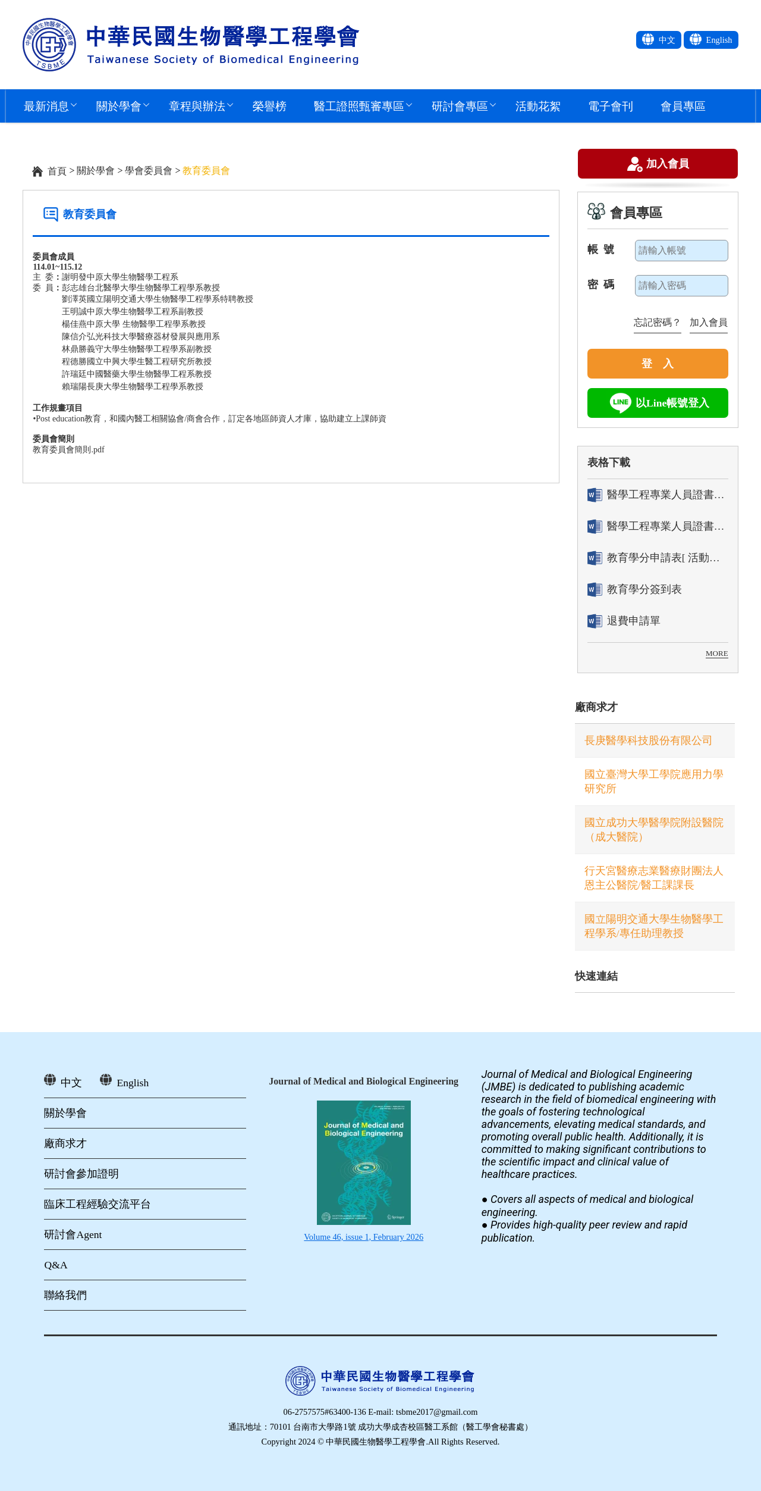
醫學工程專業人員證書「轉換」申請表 (657, 494)
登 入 (657, 364)
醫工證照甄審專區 (359, 106)
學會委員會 (148, 170)
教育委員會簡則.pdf (68, 449)
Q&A (55, 1265)
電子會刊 (610, 106)
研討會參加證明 (81, 1174)
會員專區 (683, 106)
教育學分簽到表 (634, 589)
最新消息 (46, 106)
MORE (717, 653)
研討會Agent (73, 1234)
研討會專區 (460, 106)
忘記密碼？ (657, 322)
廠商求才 (596, 707)
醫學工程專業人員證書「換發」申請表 (657, 526)
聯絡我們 (65, 1295)
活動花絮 (538, 106)
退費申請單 (624, 621)
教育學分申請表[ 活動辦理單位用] (657, 558)
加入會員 (667, 165)
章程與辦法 (197, 106)
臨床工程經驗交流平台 (97, 1204)
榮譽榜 (270, 106)
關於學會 (118, 106)
